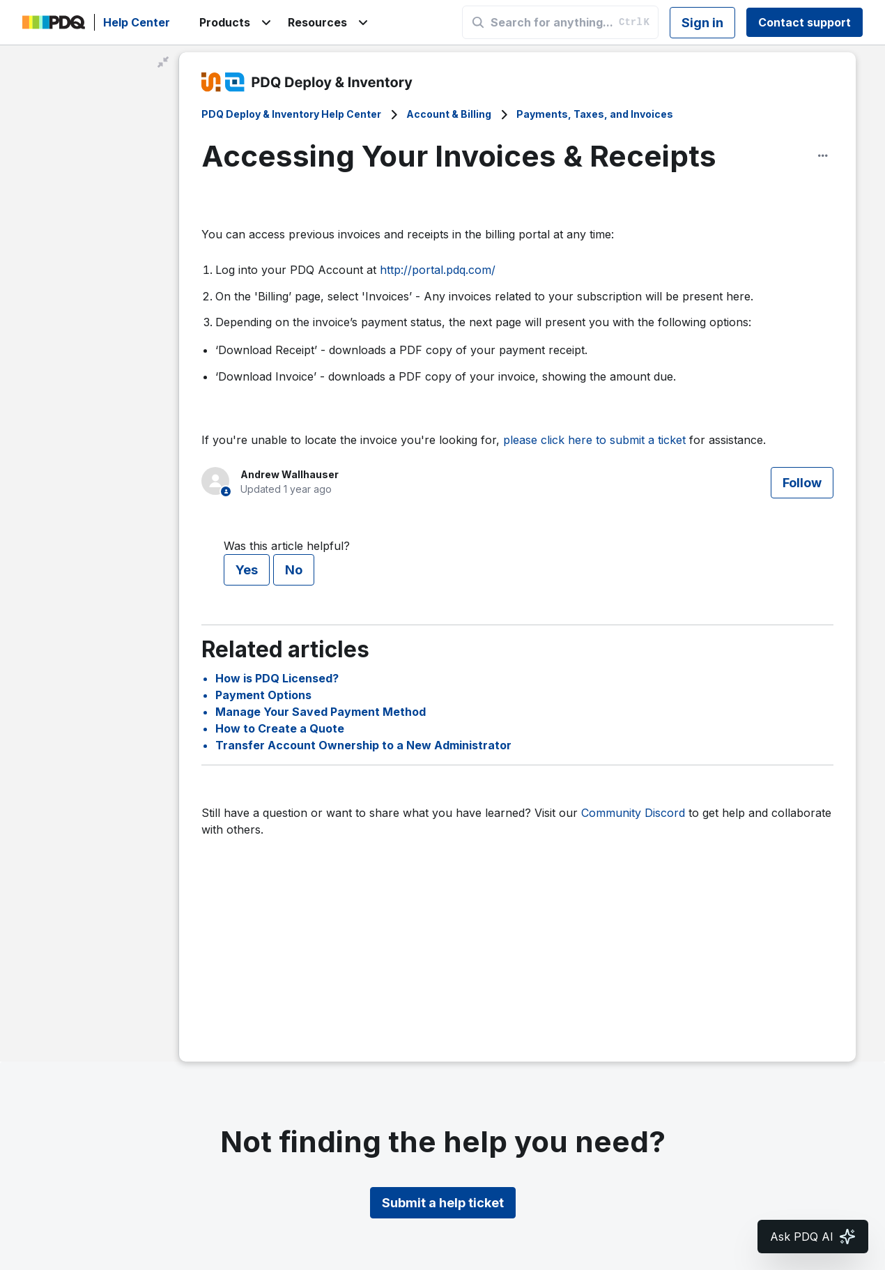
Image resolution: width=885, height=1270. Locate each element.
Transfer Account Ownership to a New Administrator (363, 745)
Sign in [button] (702, 22)
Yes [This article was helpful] (247, 570)
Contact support (804, 22)
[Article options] (823, 155)
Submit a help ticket (443, 1202)
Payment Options (263, 695)
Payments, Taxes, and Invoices (594, 114)
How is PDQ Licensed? (277, 678)
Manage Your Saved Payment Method (320, 712)
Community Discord (633, 813)
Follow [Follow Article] (802, 482)
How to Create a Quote (279, 728)
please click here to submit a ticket (594, 440)
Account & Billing (448, 114)
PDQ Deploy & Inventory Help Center (291, 114)
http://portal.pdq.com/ (437, 270)
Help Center (136, 22)
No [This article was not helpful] (293, 570)
